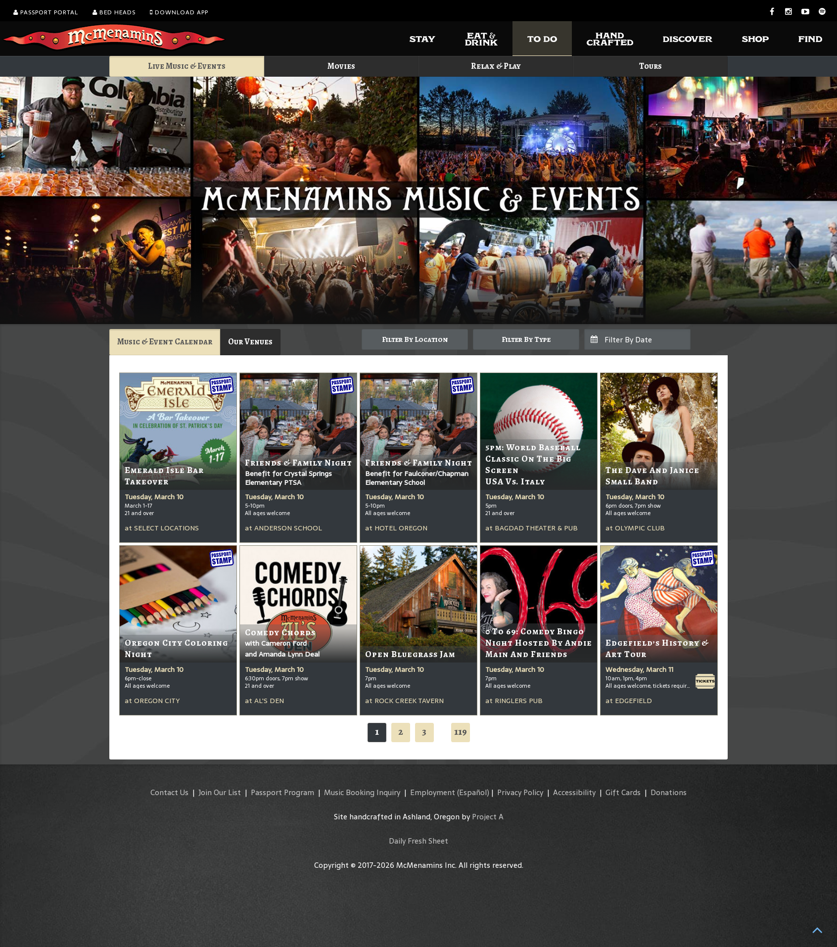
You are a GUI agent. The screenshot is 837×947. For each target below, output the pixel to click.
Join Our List (219, 792)
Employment (432, 792)
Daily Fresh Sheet (418, 841)
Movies (341, 66)
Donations (669, 792)
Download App (179, 12)
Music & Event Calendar (164, 341)
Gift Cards (623, 792)
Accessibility (574, 792)
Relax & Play (496, 66)
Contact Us (169, 792)
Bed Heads (114, 12)
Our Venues (250, 341)
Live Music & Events (187, 66)
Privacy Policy (520, 792)
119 (460, 731)
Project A (488, 816)
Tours (650, 66)
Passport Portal (45, 12)
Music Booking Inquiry (362, 792)
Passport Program (282, 792)
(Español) (473, 792)
